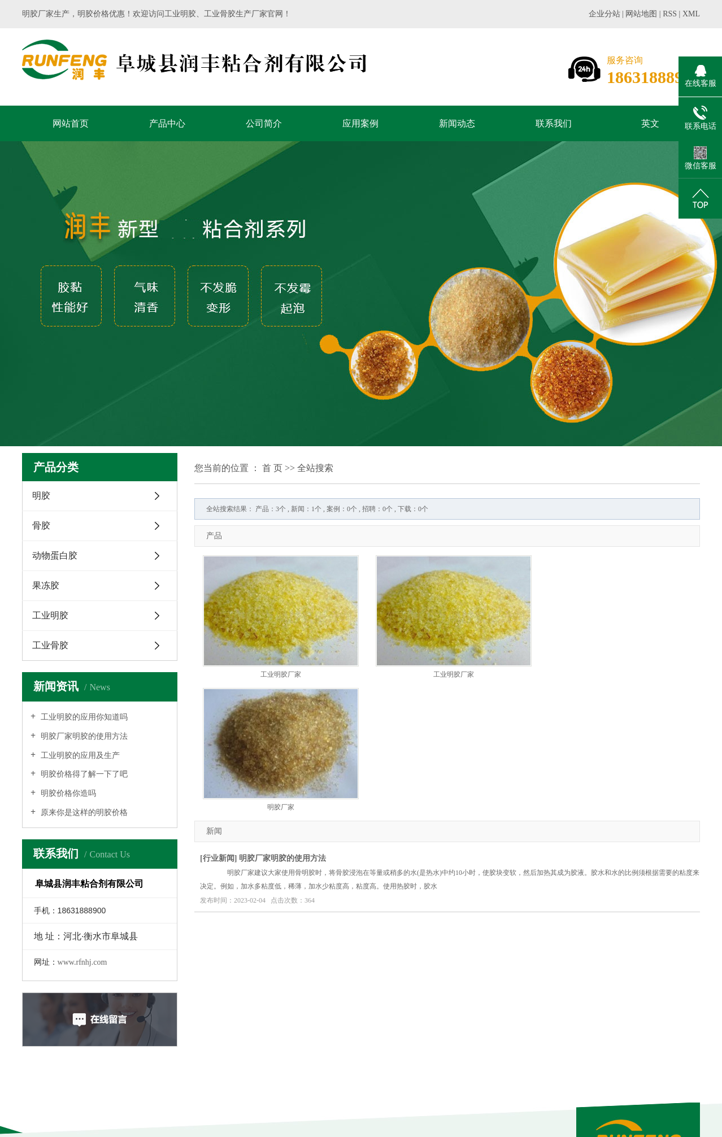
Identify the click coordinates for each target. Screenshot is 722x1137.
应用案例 (360, 123)
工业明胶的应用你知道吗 (83, 717)
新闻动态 (457, 123)
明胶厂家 (280, 807)
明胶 (41, 495)
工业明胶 (50, 615)
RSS (670, 14)
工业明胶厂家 (280, 674)
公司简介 (264, 123)
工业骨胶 (50, 645)
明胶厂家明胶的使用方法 (83, 736)
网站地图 (642, 14)
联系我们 (554, 123)
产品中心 (167, 123)
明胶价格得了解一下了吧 (83, 774)
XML (691, 14)
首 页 (272, 468)
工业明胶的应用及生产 (79, 755)
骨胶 (41, 525)
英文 (650, 123)
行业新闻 (218, 858)
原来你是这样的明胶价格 (83, 812)
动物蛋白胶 (54, 555)
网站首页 (71, 123)
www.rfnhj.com (82, 962)
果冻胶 (45, 585)
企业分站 (604, 14)
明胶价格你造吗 (67, 793)
